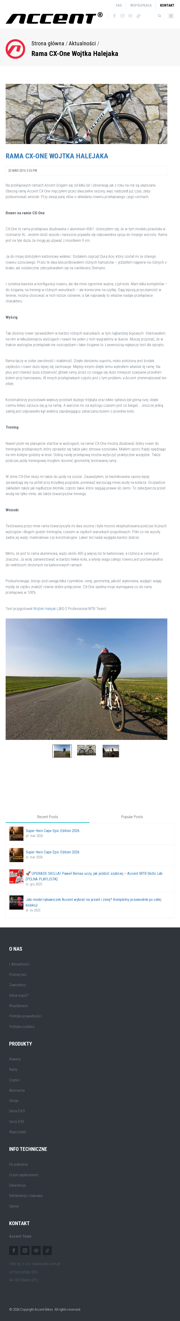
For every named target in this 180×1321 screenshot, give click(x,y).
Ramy (13, 1069)
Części (14, 1080)
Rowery (15, 1059)
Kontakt (167, 5)
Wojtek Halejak (44, 608)
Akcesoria (17, 1090)
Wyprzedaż (17, 1131)
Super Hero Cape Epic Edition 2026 (52, 830)
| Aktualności (19, 964)
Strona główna (47, 43)
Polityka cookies (21, 1026)
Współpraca (141, 5)
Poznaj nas (17, 974)
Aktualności (82, 43)
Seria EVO (17, 1111)
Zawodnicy (17, 984)
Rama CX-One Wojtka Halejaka (74, 53)
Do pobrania (18, 1164)
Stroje (13, 1100)
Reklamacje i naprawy (26, 1195)
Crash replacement (23, 1174)
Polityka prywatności (25, 1016)
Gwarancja (17, 1185)
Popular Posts (132, 816)
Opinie (14, 1206)
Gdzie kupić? (19, 995)
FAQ (119, 5)
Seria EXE (16, 1121)
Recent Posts (47, 816)
